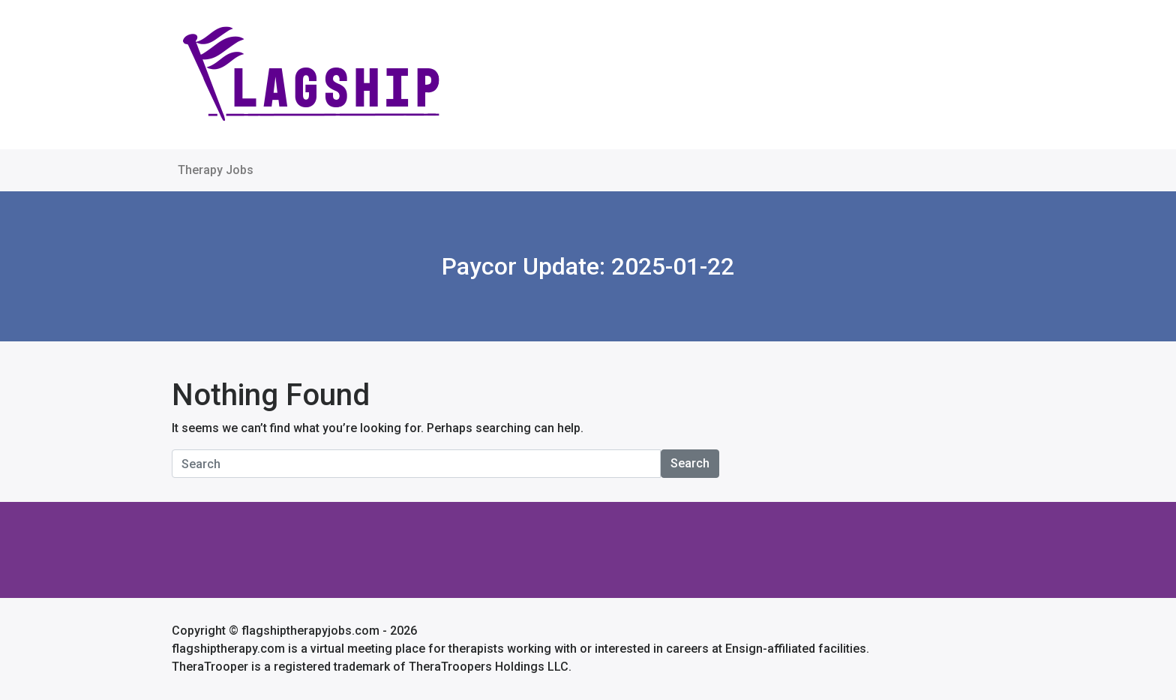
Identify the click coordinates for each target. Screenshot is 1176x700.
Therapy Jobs (216, 170)
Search (690, 463)
